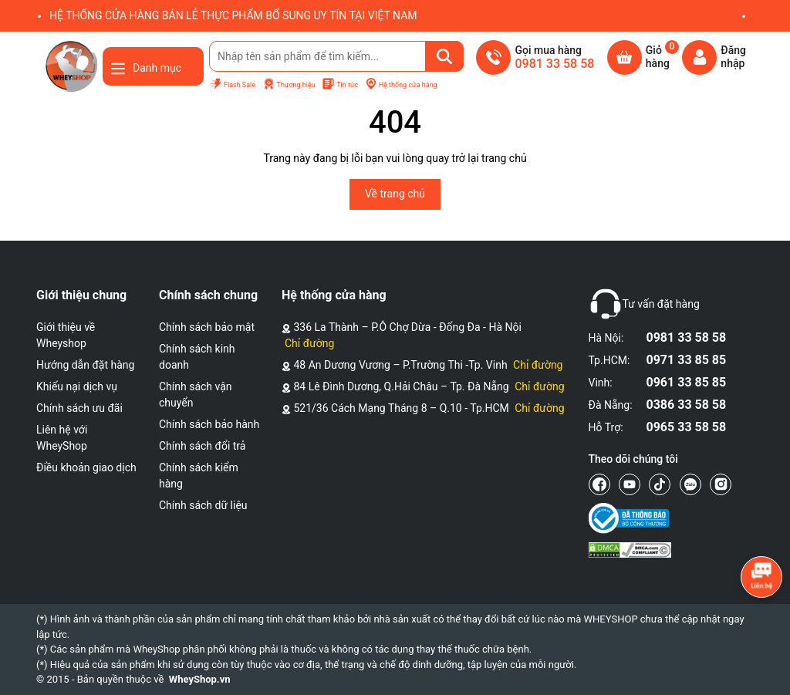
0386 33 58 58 (687, 404)
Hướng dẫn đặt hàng (85, 365)
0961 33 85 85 (687, 382)
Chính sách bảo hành (209, 424)
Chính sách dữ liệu (203, 505)
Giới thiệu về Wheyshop (65, 335)
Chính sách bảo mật (207, 327)
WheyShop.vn (200, 679)
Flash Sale (232, 84)
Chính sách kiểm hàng (198, 475)
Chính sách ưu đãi (79, 408)
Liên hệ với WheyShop (61, 437)
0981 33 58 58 (687, 337)
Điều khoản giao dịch (86, 467)
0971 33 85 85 (687, 360)
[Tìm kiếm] (444, 56)
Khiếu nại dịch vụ (76, 386)
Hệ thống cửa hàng (401, 84)
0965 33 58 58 (687, 427)
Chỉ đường (309, 343)
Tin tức (340, 84)
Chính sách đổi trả (202, 446)
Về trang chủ (395, 193)
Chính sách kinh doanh (197, 356)
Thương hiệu (289, 84)
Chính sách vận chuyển (195, 394)
